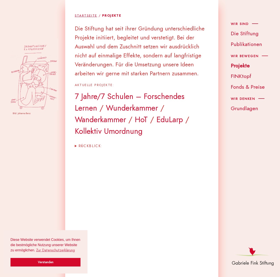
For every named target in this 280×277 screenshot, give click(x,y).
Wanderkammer (100, 119)
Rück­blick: (91, 146)
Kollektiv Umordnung (108, 131)
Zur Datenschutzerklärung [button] (55, 250)
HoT (141, 119)
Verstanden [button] (45, 262)
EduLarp (169, 119)
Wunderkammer (132, 108)
